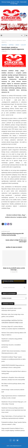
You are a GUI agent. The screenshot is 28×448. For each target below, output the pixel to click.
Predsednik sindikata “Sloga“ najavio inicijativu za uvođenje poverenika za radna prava (13, 359)
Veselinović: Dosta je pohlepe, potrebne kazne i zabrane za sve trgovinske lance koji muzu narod (13, 410)
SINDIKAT (17, 44)
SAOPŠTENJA (11, 44)
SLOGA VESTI (23, 44)
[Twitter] (14, 440)
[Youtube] (17, 440)
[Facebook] (10, 440)
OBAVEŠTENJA (4, 44)
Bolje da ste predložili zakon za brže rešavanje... (14, 268)
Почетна (3, 40)
